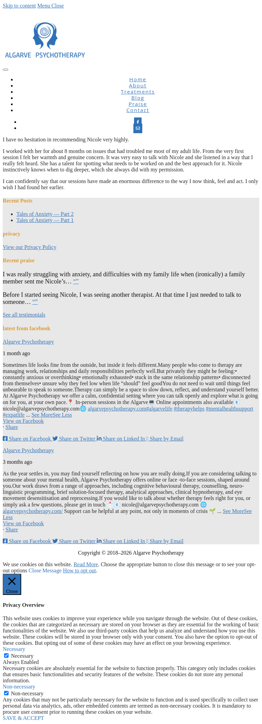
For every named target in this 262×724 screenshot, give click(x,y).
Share (11, 427)
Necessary (22, 656)
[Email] (137, 128)
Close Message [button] (45, 570)
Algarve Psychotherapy (28, 342)
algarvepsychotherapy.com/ (33, 511)
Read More (86, 564)
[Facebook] (138, 122)
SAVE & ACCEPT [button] (23, 718)
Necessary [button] (14, 649)
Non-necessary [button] (19, 687)
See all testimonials (24, 315)
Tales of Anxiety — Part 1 (45, 220)
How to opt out (79, 570)
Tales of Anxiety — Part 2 (45, 214)
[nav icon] (5, 70)
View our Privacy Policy (29, 247)
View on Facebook (23, 421)
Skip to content (19, 6)
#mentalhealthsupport (229, 409)
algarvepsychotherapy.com (117, 409)
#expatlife (14, 415)
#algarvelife (159, 409)
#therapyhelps (189, 409)
